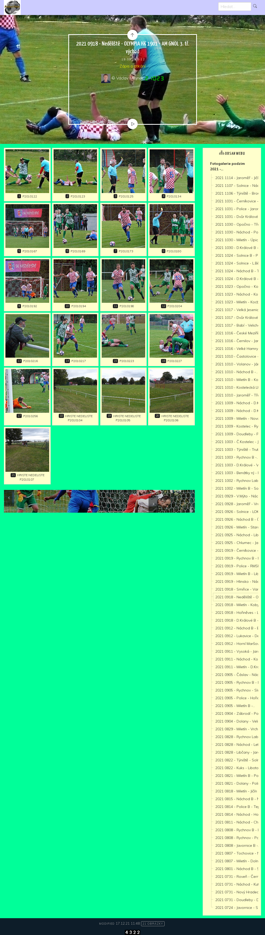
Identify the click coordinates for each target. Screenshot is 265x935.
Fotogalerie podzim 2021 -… (227, 166)
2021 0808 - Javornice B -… (237, 845)
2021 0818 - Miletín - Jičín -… (238, 791)
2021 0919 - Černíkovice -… (238, 550)
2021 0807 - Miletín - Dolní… (238, 861)
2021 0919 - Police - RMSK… (238, 566)
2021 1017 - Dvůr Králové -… (239, 317)
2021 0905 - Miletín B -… (235, 705)
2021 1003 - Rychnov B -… (237, 457)
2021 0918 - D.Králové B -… (238, 620)
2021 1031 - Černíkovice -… (238, 201)
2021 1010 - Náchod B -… (236, 372)
